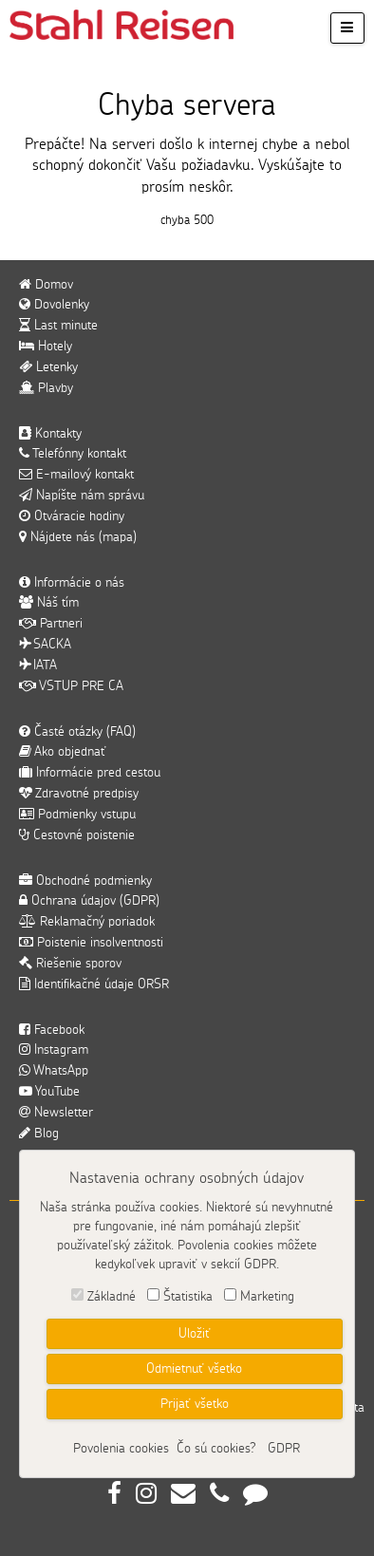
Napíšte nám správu (81, 495)
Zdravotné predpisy (79, 793)
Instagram (53, 1050)
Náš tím (49, 602)
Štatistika (188, 1296)
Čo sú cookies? (216, 1448)
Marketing (267, 1296)
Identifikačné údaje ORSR (94, 984)
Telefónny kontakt (72, 453)
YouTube (49, 1091)
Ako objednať (62, 752)
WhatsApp (53, 1071)
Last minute (58, 325)
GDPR (284, 1448)
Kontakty (50, 434)
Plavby (46, 388)
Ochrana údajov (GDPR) (89, 901)
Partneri (51, 623)
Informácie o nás (71, 583)
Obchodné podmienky (85, 881)
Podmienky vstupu (77, 814)
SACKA (45, 644)
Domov (46, 284)
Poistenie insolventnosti (91, 942)
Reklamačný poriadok (87, 921)
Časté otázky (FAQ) (77, 732)
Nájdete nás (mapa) (78, 537)
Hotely (45, 346)
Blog (39, 1133)
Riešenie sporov (70, 963)
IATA (38, 665)
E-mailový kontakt (76, 474)
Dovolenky (54, 304)
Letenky (48, 367)
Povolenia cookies (121, 1448)
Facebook (51, 1030)
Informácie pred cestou (89, 772)
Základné (111, 1296)
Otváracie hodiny (71, 516)
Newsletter (56, 1112)
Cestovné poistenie (77, 835)
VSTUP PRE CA (71, 686)
